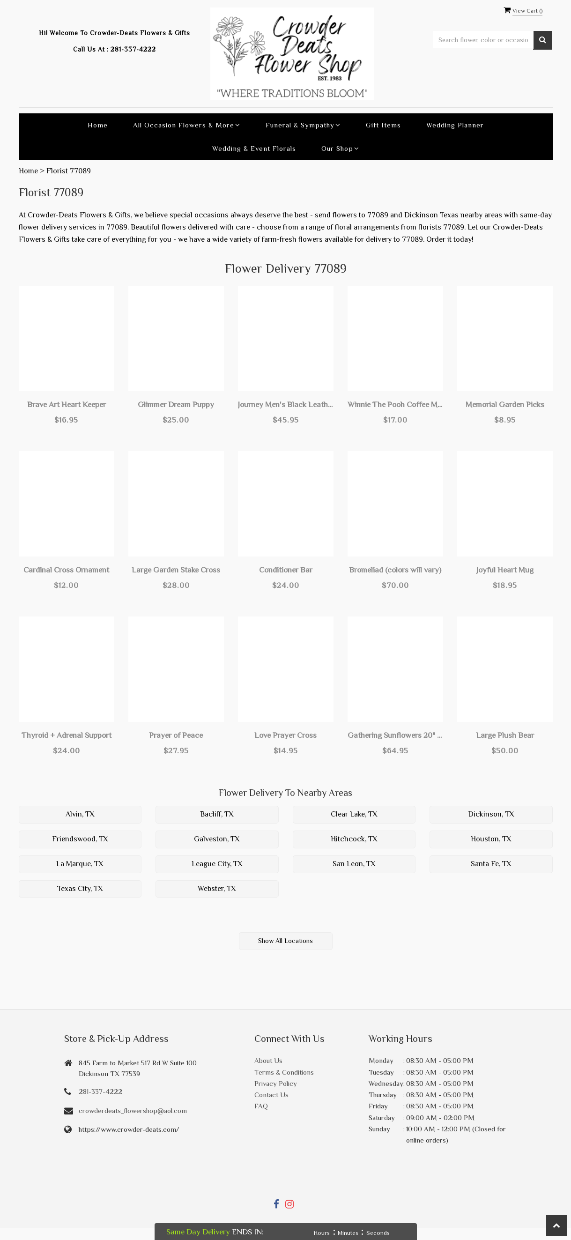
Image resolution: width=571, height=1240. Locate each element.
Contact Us (271, 1095)
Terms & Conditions (284, 1072)
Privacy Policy (275, 1083)
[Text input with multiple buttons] (483, 40)
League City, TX (217, 864)
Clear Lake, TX (354, 814)
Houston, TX (491, 839)
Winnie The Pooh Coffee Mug (395, 404)
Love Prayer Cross (285, 735)
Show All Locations (285, 940)
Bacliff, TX (217, 814)
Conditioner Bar (285, 569)
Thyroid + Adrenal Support (66, 735)
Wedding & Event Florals (254, 148)
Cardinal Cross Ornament (66, 569)
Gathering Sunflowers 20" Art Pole (395, 735)
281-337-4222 (133, 49)
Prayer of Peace (176, 735)
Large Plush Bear (505, 735)
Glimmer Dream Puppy (176, 404)
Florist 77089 (68, 171)
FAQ (261, 1106)
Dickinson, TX (491, 814)
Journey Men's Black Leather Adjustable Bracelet (286, 404)
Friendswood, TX (80, 839)
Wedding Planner (455, 125)
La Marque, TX (80, 864)
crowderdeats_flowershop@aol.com (133, 1110)
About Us (268, 1060)
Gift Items (383, 125)
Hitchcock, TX (354, 839)
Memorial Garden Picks (505, 404)
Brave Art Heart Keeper (66, 404)
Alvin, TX (80, 814)
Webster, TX (217, 888)
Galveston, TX (217, 839)
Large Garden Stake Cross (176, 569)
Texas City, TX (80, 888)
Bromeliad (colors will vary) (395, 569)
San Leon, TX (354, 864)
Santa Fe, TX (491, 864)
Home (98, 125)
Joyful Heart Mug (505, 569)
